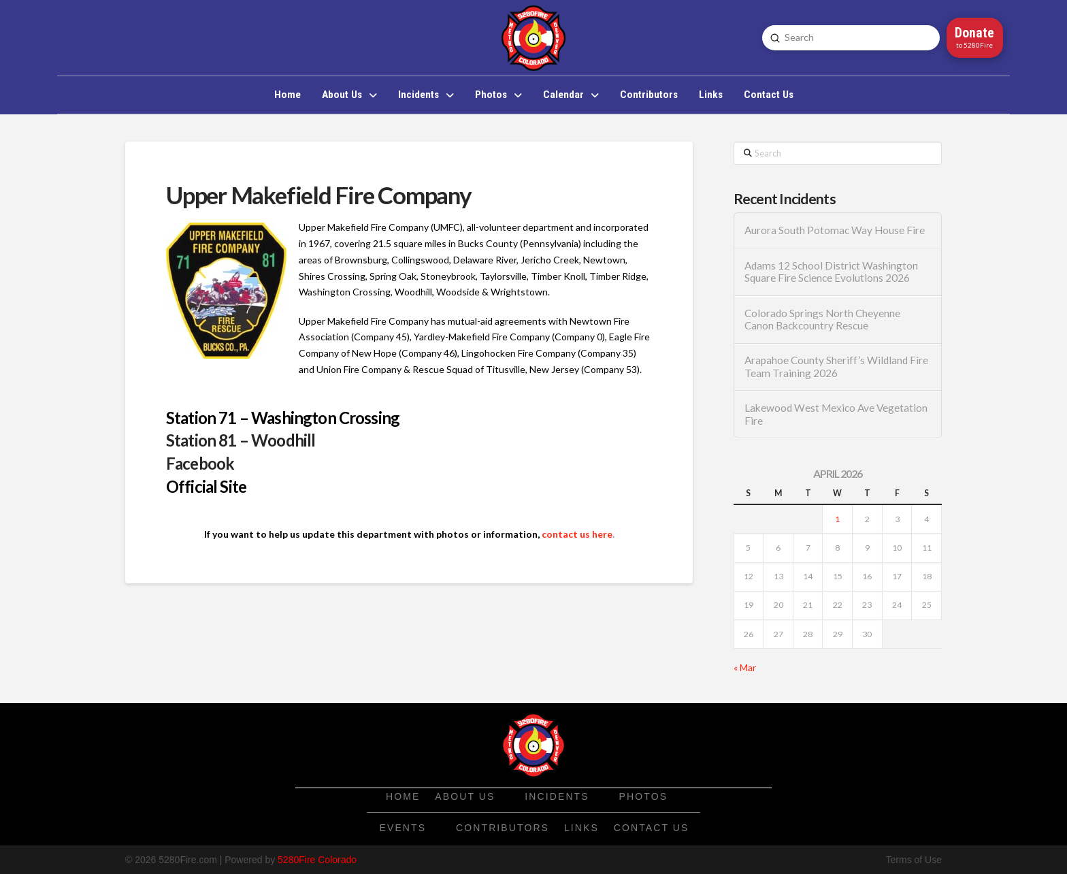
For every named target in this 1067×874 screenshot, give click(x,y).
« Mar (745, 667)
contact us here (577, 534)
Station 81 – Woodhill (240, 440)
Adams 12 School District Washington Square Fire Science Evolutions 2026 (831, 272)
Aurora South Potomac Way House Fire (834, 230)
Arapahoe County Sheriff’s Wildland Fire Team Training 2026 (836, 366)
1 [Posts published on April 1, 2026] (837, 519)
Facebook (200, 463)
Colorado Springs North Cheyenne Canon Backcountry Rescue (822, 319)
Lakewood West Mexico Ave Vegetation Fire (836, 414)
